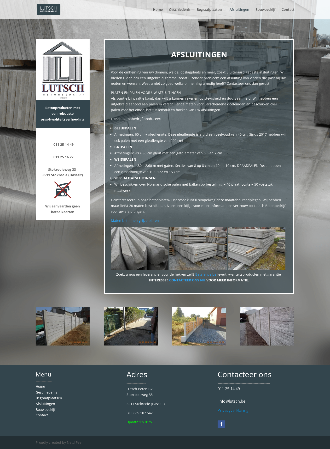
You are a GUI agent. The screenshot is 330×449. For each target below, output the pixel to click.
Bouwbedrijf (265, 10)
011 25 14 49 (229, 388)
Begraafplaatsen (210, 10)
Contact (288, 10)
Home (158, 10)
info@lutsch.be (231, 401)
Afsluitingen (239, 10)
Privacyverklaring (233, 410)
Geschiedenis (180, 10)
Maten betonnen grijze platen (135, 220)
